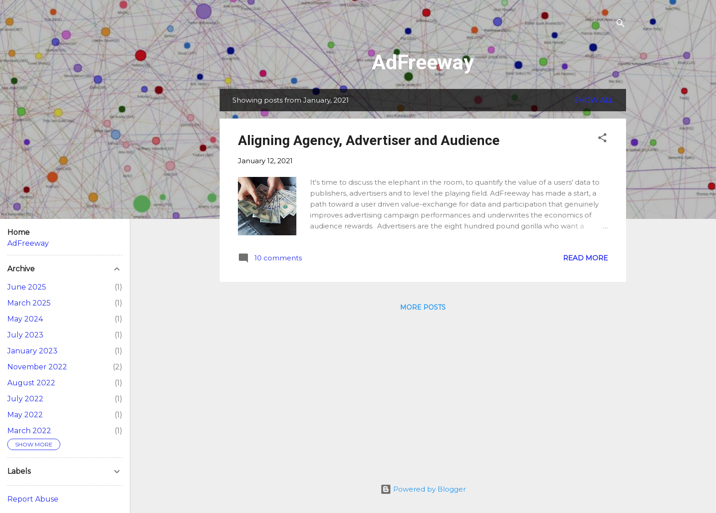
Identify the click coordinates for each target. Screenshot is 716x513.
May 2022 (25, 414)
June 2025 (26, 287)
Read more (585, 258)
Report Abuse (32, 499)
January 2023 (32, 351)
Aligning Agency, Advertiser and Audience (369, 140)
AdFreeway (423, 62)
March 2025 (29, 303)
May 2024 (25, 319)
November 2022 (37, 367)
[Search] (620, 25)
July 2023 (25, 335)
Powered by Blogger (423, 489)
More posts (423, 307)
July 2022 (25, 398)
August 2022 (31, 382)
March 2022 (29, 430)
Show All (593, 100)
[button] (602, 139)
